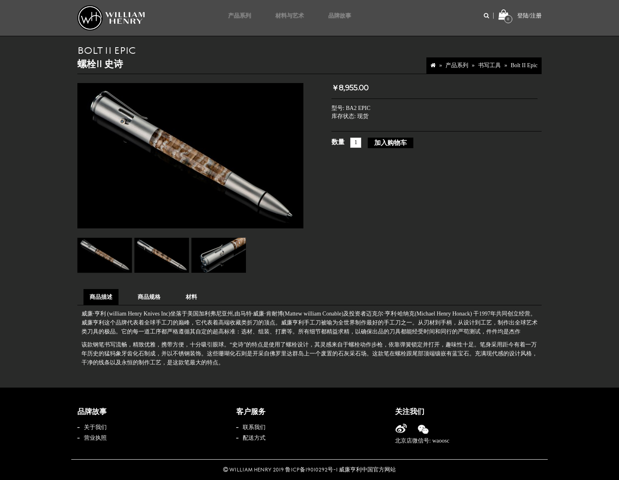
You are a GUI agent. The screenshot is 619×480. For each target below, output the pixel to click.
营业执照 (95, 438)
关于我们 (95, 427)
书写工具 (489, 65)
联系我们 (254, 427)
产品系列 (457, 65)
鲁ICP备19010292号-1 (311, 470)
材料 (191, 297)
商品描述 (101, 297)
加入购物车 (390, 142)
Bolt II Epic (524, 65)
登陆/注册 (529, 16)
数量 (338, 141)
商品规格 (149, 297)
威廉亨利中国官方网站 (367, 470)
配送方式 (254, 438)
